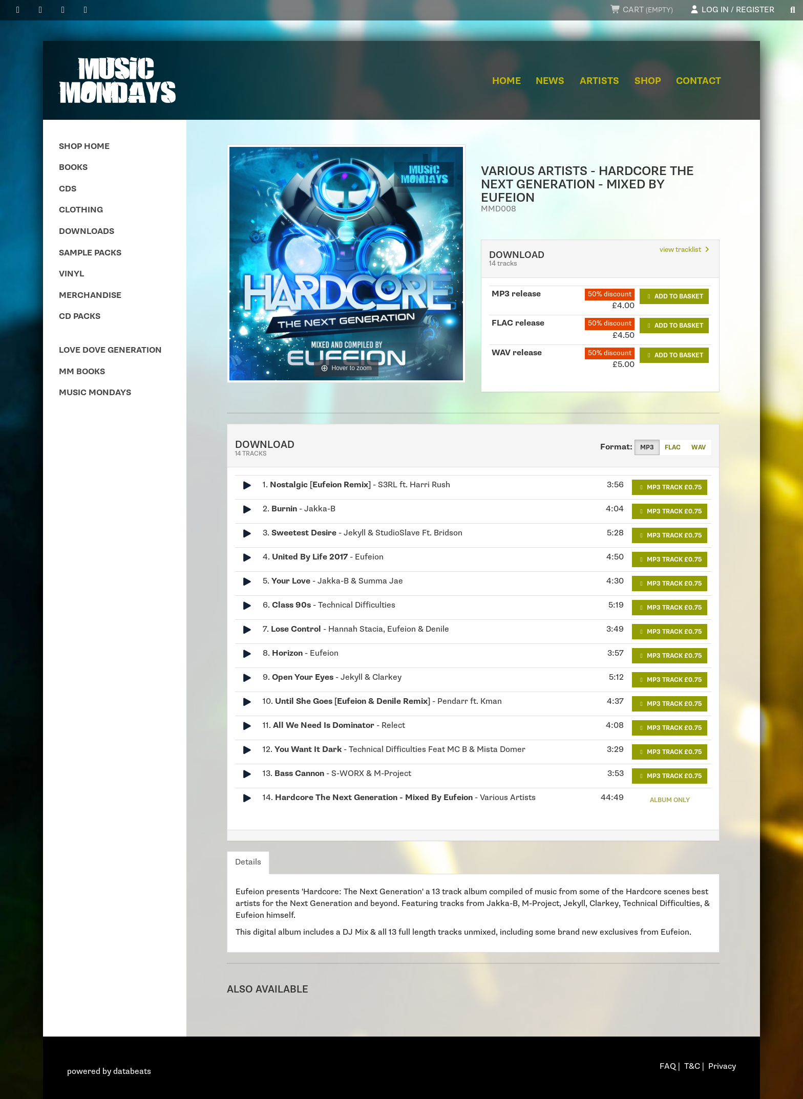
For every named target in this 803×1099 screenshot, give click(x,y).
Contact (698, 81)
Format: (616, 447)
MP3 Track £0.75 (670, 487)
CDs (67, 189)
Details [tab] (248, 862)
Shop (648, 81)
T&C (692, 1066)
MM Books (82, 372)
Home (506, 81)
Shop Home (84, 146)
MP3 (647, 447)
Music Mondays (95, 392)
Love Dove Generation (110, 350)
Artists (599, 81)
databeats (132, 1071)
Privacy (722, 1066)
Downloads (86, 231)
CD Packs (79, 316)
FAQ (668, 1066)
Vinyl (71, 274)
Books (73, 167)
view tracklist (685, 249)
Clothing (81, 210)
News (550, 81)
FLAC (673, 447)
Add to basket (674, 296)
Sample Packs (90, 253)
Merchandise (90, 295)
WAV (698, 447)
